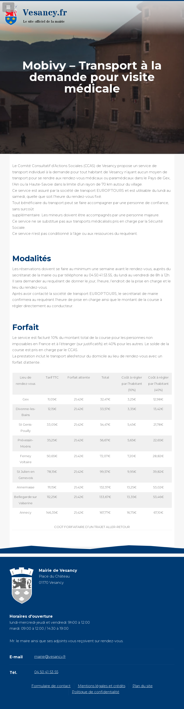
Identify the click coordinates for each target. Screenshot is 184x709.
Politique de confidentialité (95, 692)
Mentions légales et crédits (101, 686)
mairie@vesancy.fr (50, 656)
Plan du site (142, 686)
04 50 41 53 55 (46, 672)
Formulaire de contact (50, 686)
